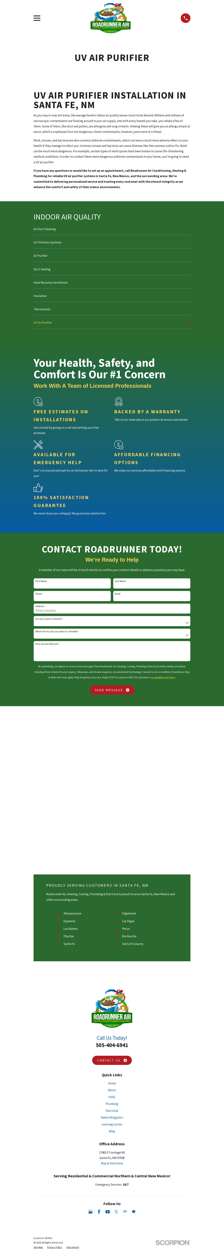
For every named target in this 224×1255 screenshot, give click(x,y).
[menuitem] (112, 230)
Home (112, 927)
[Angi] (125, 1055)
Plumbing (112, 947)
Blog (112, 975)
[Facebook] (99, 1055)
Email (117, 593)
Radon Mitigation (112, 961)
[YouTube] (108, 1055)
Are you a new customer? (49, 618)
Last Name (120, 581)
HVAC (111, 940)
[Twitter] (116, 1055)
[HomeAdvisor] (133, 1055)
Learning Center (112, 968)
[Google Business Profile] (90, 1055)
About (112, 934)
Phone (38, 593)
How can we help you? (47, 643)
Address (40, 606)
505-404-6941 (112, 888)
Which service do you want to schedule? (56, 631)
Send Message (112, 690)
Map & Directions (112, 1007)
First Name (41, 581)
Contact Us (112, 903)
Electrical (112, 954)
